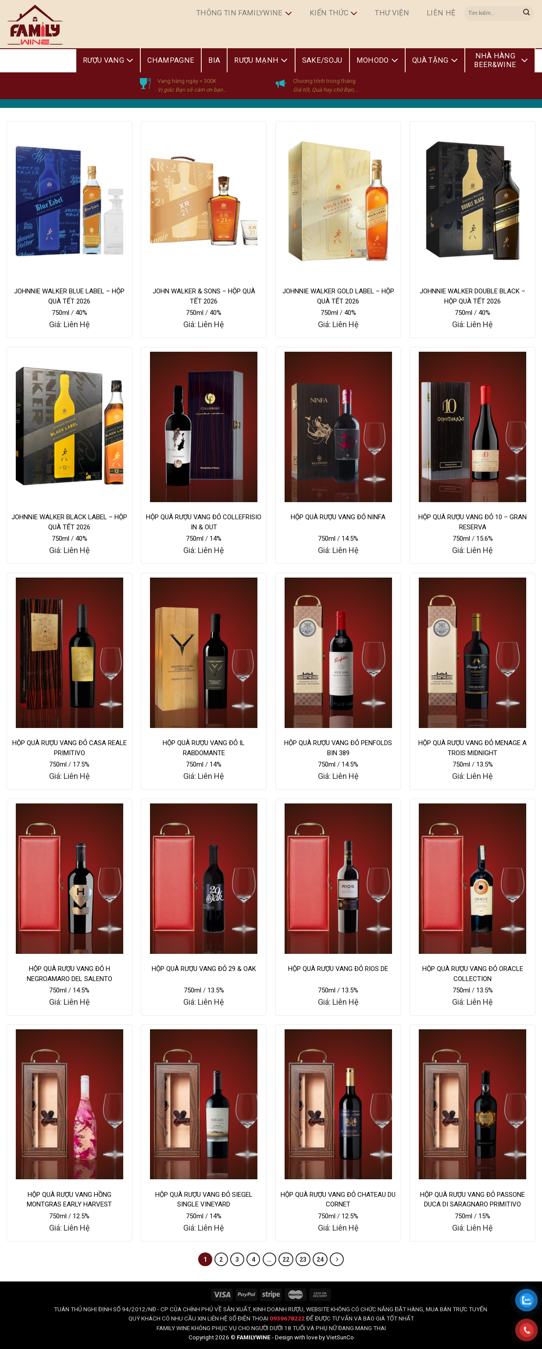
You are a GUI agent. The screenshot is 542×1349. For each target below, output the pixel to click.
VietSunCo (340, 1337)
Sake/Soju (322, 60)
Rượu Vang (108, 60)
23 (303, 1259)
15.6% (484, 538)
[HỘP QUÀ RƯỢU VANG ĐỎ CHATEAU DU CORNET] (338, 1104)
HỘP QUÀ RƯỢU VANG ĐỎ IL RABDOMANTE (204, 748)
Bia (214, 60)
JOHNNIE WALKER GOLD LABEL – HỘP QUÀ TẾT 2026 (338, 296)
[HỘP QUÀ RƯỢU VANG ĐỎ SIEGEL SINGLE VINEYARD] (203, 1104)
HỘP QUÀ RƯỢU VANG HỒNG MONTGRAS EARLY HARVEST (69, 1200)
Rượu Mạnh (261, 60)
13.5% (484, 764)
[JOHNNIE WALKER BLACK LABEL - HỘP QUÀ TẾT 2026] (69, 427)
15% (484, 1216)
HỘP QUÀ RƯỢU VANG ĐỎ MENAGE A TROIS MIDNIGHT (472, 748)
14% (215, 538)
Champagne (170, 60)
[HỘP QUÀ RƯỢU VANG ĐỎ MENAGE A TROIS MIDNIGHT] (472, 652)
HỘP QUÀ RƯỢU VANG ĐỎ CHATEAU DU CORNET (338, 1200)
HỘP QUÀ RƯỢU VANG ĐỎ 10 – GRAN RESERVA (472, 522)
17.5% (81, 764)
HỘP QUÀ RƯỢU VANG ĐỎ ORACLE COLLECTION (472, 974)
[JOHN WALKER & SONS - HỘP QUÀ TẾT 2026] (203, 201)
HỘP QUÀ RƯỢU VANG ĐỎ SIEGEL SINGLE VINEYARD (204, 1200)
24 (320, 1259)
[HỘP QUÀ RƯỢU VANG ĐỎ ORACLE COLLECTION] (472, 878)
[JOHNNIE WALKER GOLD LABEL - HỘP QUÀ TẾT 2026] (338, 201)
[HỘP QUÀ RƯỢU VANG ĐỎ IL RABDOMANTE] (203, 652)
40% (81, 313)
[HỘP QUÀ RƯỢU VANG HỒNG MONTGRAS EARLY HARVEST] (69, 1104)
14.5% (350, 538)
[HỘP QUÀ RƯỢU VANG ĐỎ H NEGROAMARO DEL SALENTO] (69, 878)
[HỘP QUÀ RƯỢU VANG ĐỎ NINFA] (338, 427)
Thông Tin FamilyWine (244, 13)
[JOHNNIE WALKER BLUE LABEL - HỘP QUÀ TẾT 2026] (69, 201)
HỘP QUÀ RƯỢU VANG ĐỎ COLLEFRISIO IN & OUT (203, 522)
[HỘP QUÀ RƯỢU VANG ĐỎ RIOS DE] (338, 878)
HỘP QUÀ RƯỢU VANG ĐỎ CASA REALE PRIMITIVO (69, 748)
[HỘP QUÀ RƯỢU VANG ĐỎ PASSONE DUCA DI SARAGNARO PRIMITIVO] (472, 1104)
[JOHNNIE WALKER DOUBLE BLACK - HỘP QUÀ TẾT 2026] (472, 201)
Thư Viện (392, 13)
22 (285, 1259)
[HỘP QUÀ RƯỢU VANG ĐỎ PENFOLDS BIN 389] (338, 652)
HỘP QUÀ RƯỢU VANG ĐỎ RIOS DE (338, 969)
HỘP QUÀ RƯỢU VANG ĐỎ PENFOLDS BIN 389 (338, 748)
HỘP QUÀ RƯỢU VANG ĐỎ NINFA (338, 517)
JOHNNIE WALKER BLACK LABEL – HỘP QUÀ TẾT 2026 (69, 522)
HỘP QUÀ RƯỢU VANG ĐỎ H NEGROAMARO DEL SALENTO (69, 974)
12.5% (81, 1216)
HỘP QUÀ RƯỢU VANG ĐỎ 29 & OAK (204, 969)
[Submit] (527, 13)
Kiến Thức (333, 13)
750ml (60, 313)
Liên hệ (441, 13)
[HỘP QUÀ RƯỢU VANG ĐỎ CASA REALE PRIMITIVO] (69, 652)
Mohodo (377, 60)
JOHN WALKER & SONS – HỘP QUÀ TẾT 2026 (204, 296)
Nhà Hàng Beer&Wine (501, 60)
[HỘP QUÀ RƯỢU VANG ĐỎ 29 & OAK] (203, 878)
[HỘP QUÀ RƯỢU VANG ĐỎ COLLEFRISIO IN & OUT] (203, 427)
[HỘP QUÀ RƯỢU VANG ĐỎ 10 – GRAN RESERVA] (472, 427)
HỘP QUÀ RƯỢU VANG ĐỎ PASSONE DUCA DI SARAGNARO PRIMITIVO (472, 1200)
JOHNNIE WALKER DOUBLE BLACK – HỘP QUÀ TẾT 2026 (472, 296)
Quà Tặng (435, 60)
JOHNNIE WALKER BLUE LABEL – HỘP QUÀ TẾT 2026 (69, 296)
